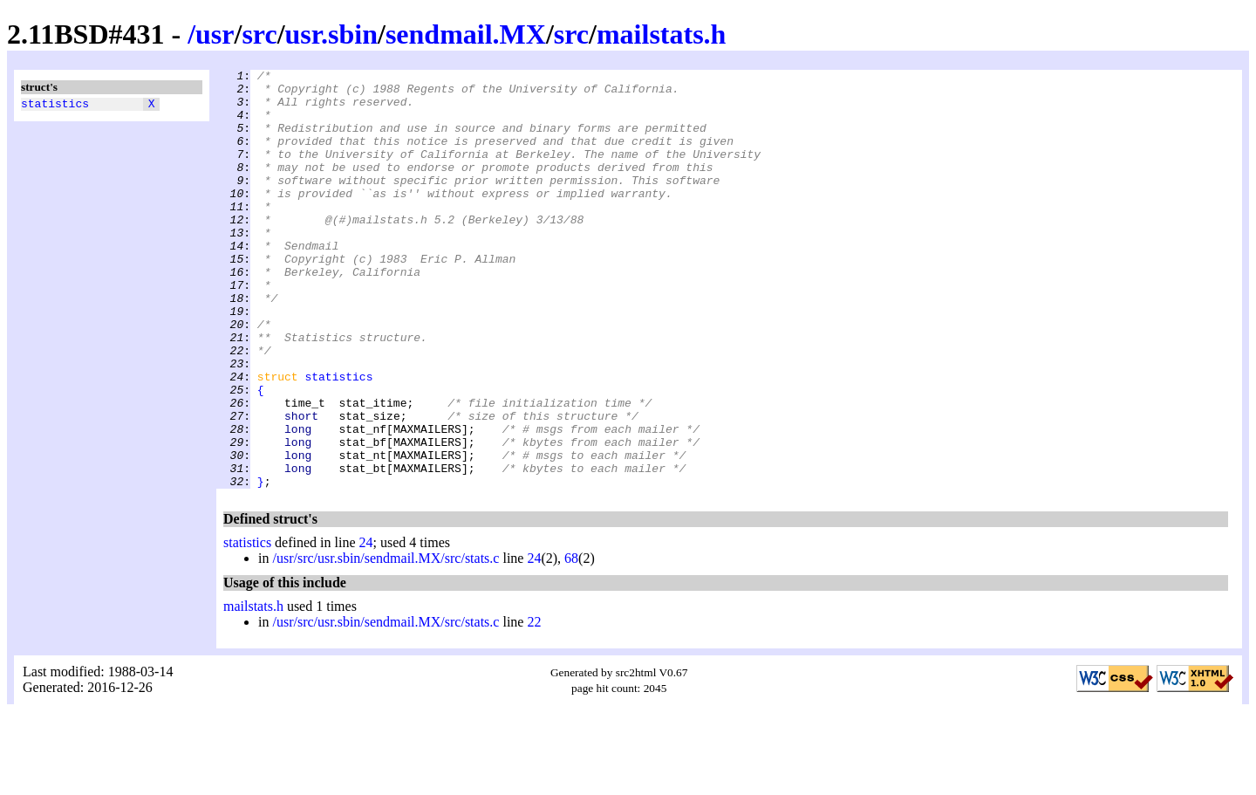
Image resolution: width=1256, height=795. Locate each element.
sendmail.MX (466, 34)
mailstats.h (661, 34)
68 (571, 641)
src (259, 34)
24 (366, 626)
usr (214, 34)
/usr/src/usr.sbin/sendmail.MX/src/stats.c (385, 641)
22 (534, 705)
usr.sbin (331, 34)
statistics (55, 105)
